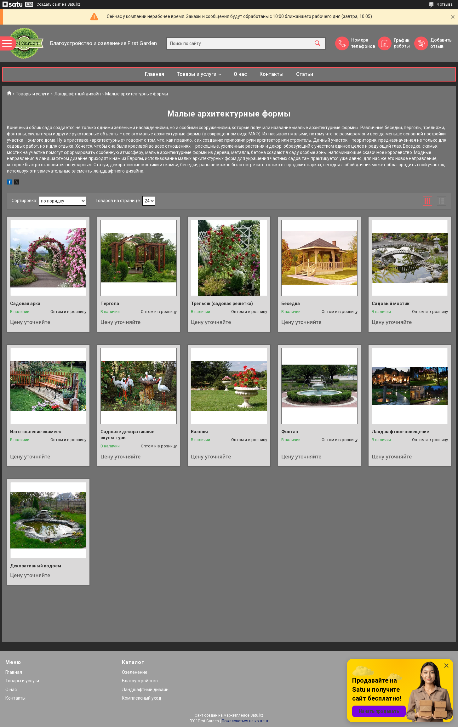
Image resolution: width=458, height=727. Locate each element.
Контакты (271, 74)
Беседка (290, 303)
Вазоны (199, 431)
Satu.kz (256, 715)
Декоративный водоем (35, 565)
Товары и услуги (196, 74)
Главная (154, 74)
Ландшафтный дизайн (77, 93)
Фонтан (289, 431)
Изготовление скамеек (35, 431)
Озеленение (134, 672)
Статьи (304, 74)
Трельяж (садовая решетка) (222, 303)
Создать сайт (48, 4)
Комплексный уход (141, 698)
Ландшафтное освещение (400, 431)
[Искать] (317, 43)
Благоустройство (140, 680)
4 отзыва (445, 4)
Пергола (109, 303)
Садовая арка (25, 303)
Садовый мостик (390, 303)
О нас (240, 74)
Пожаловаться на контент (245, 721)
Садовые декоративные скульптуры (127, 434)
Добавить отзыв (440, 43)
